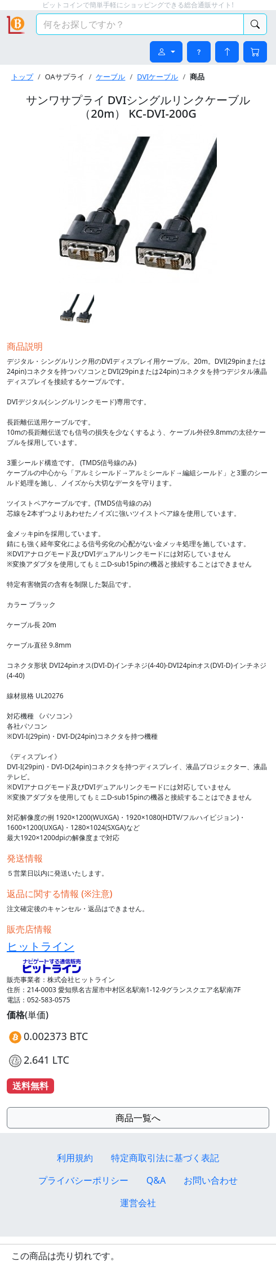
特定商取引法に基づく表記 (165, 1158)
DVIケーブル (157, 77)
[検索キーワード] (140, 24)
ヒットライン (40, 946)
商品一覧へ (138, 1118)
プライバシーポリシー (83, 1180)
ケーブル (110, 77)
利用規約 (75, 1158)
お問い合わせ (211, 1180)
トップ (22, 77)
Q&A (156, 1180)
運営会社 (138, 1203)
